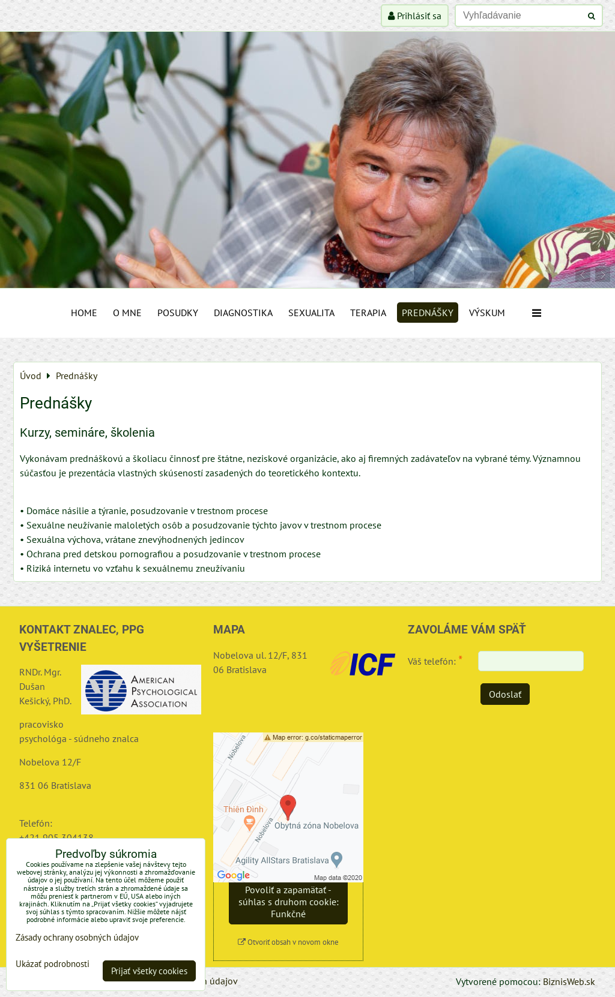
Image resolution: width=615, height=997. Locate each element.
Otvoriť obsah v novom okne (288, 942)
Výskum (487, 313)
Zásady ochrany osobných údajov (77, 937)
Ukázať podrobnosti (52, 964)
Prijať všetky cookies (149, 971)
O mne (127, 313)
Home (84, 313)
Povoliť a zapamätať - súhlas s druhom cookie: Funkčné (288, 902)
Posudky (177, 313)
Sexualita (311, 313)
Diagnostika (243, 313)
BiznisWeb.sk (569, 981)
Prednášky (427, 313)
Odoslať (505, 694)
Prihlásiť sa (414, 16)
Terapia (368, 313)
